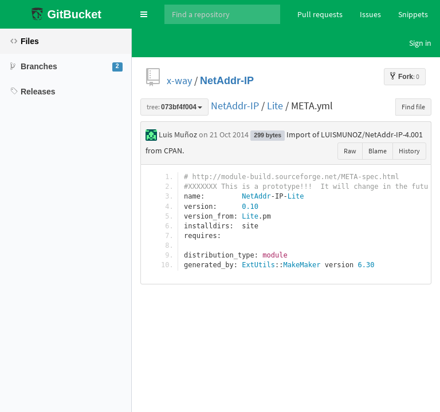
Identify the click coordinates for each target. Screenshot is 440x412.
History (409, 150)
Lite (275, 105)
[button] (144, 14)
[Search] (222, 14)
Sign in (420, 43)
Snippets (413, 14)
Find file (413, 106)
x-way (179, 80)
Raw (350, 150)
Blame (377, 150)
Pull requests (320, 14)
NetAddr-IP (227, 80)
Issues (370, 14)
